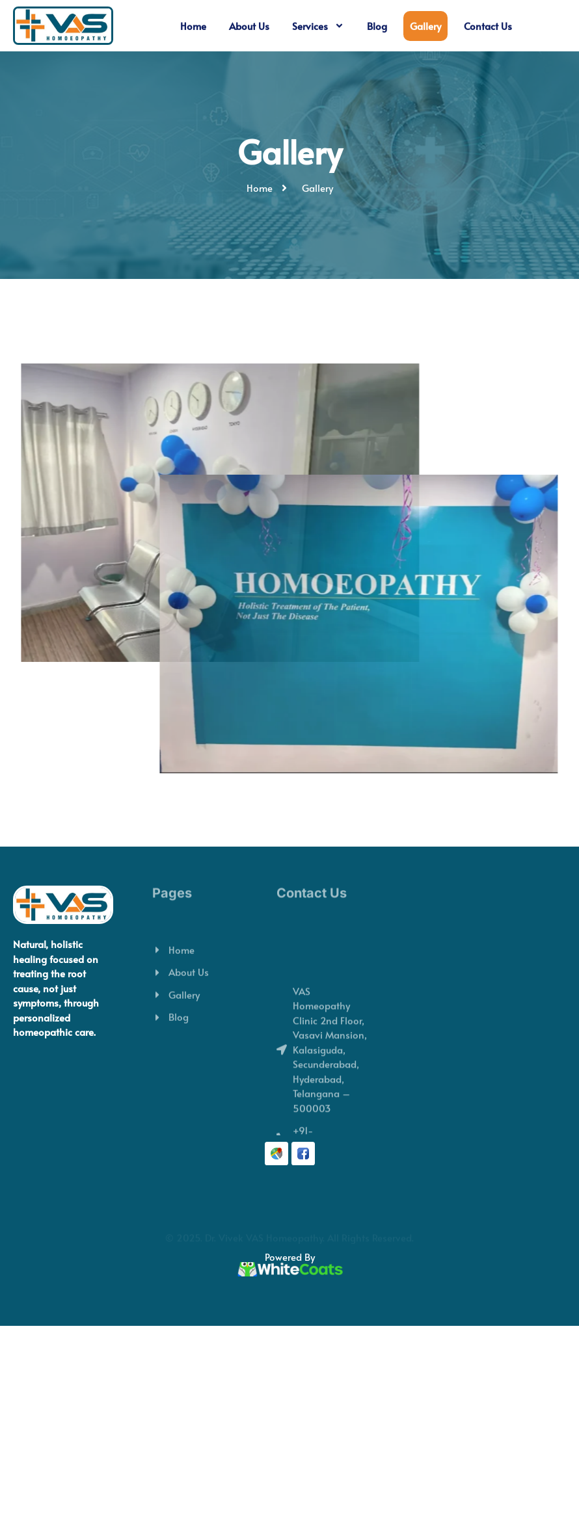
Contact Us (488, 26)
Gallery (425, 26)
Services (318, 26)
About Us (249, 26)
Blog (377, 26)
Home (193, 26)
